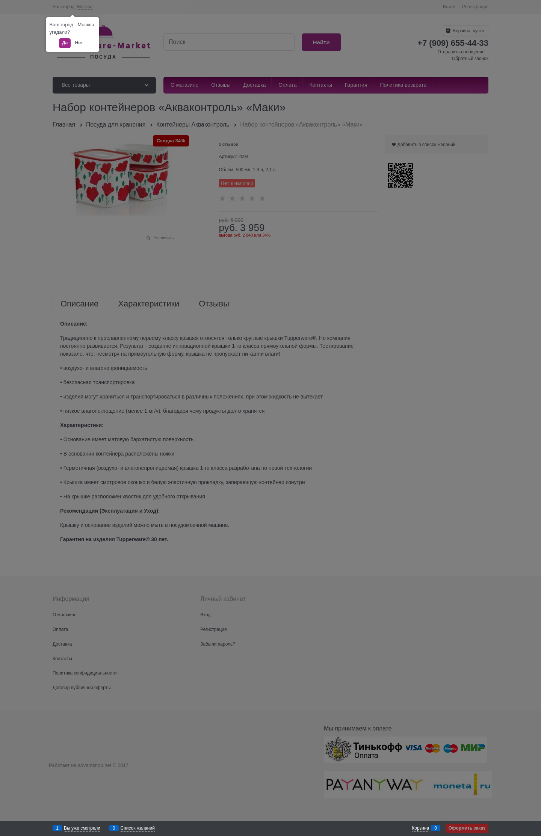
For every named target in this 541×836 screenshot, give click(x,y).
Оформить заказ (467, 828)
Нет (79, 42)
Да (65, 42)
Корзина (420, 828)
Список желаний (138, 828)
